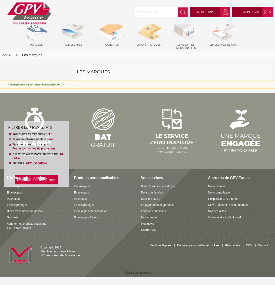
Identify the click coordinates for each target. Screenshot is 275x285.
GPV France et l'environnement (229, 213)
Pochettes (14, 207)
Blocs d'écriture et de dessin (26, 219)
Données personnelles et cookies (194, 254)
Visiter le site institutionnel (225, 225)
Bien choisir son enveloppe (159, 195)
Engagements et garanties (159, 213)
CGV (248, 254)
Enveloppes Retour (87, 225)
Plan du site (231, 254)
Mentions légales (154, 254)
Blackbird (145, 281)
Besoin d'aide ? (151, 207)
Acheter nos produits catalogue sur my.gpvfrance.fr (28, 234)
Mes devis (148, 232)
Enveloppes (15, 201)
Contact (263, 254)
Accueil (7, 63)
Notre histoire (217, 195)
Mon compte (149, 225)
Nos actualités (217, 219)
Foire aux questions (154, 219)
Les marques (16, 195)
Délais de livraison (153, 201)
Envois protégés (18, 213)
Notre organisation (220, 201)
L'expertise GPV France (224, 207)
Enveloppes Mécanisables (91, 219)
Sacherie (13, 225)
